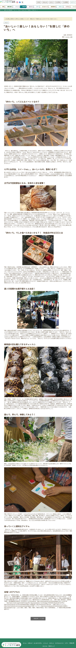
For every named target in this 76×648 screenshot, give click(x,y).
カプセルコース (59, 643)
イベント (46, 643)
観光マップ (52, 646)
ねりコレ (45, 646)
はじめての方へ (39, 643)
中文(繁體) (65, 2)
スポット (52, 643)
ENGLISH (45, 2)
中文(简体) (57, 2)
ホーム (26, 643)
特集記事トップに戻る (38, 619)
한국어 (51, 2)
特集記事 (71, 643)
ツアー (66, 643)
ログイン (73, 2)
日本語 (38, 2)
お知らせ (31, 643)
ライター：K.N (68, 37)
